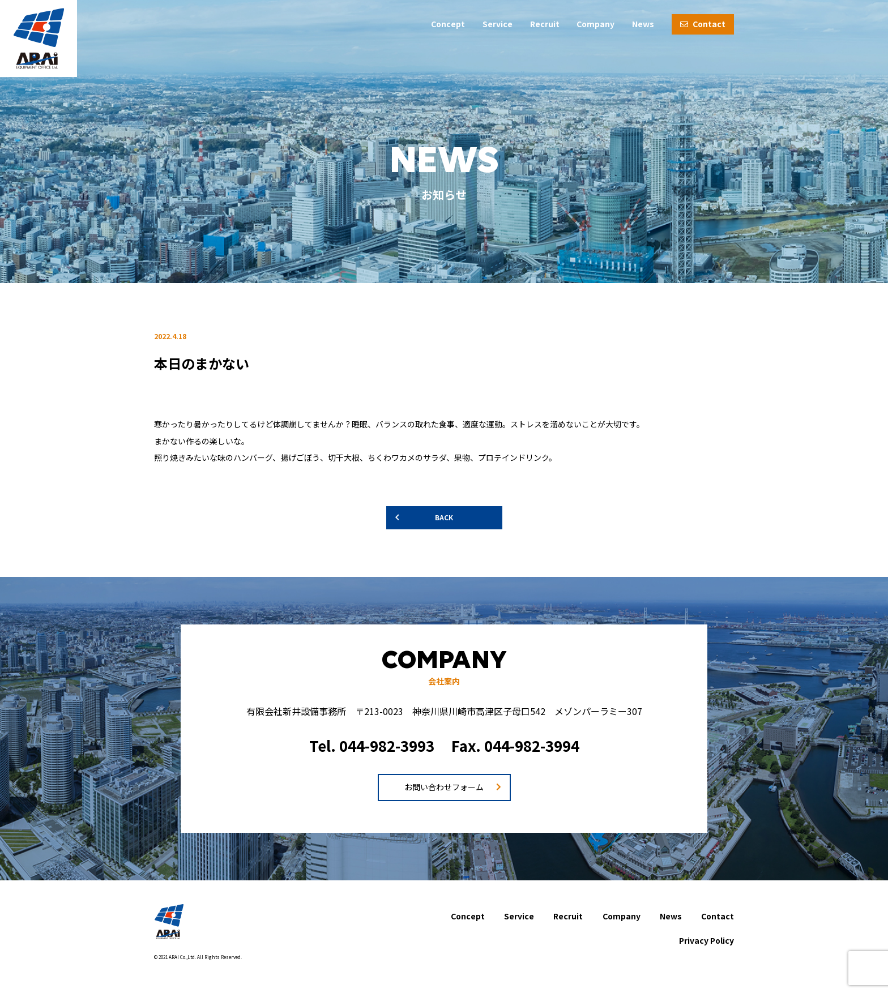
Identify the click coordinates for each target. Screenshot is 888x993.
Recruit (545, 23)
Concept (448, 23)
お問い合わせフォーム (444, 787)
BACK (444, 517)
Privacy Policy (706, 940)
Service (498, 23)
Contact (702, 23)
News (643, 23)
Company (595, 23)
